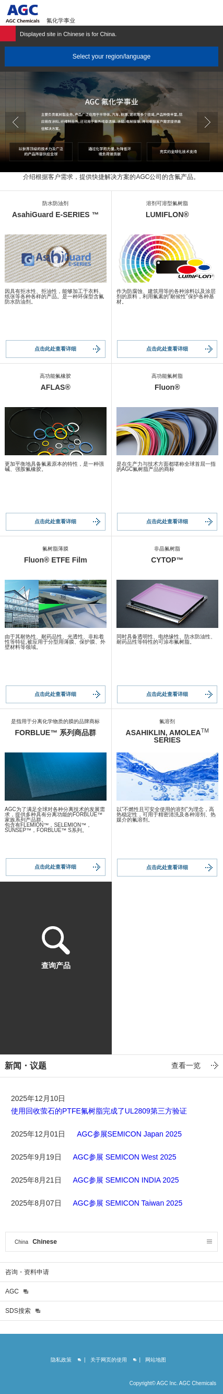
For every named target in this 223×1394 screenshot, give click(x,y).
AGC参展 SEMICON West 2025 (124, 1157)
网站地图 (155, 1360)
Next (207, 122)
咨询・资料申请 (27, 1272)
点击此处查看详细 (55, 349)
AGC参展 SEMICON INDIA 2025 (126, 1180)
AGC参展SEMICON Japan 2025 (129, 1134)
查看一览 (186, 1065)
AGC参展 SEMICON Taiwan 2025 (127, 1203)
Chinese (36, 1241)
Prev (15, 122)
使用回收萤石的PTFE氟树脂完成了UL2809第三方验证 (99, 1111)
